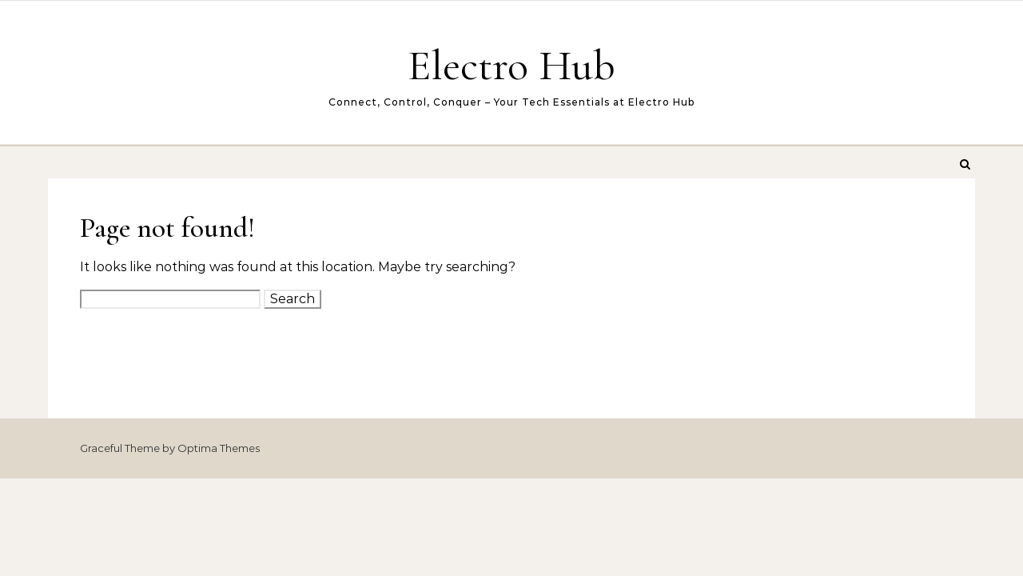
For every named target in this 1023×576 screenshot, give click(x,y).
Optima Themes (218, 448)
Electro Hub (511, 65)
